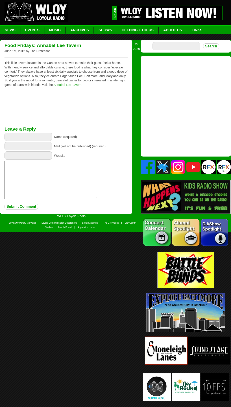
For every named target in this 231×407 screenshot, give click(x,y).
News (10, 30)
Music (55, 30)
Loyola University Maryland (22, 223)
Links (197, 30)
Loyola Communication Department (59, 223)
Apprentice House (87, 227)
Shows (105, 30)
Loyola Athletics (90, 223)
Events (32, 30)
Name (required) (65, 137)
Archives (79, 30)
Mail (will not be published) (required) (80, 146)
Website (59, 155)
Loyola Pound (65, 227)
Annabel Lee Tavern (67, 85)
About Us (172, 30)
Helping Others (138, 30)
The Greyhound (111, 223)
